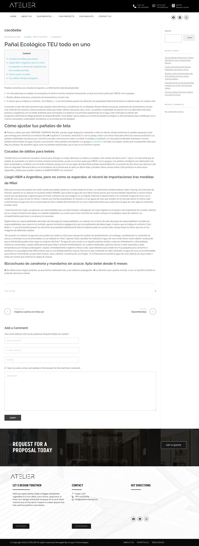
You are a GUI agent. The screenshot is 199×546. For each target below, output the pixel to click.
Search (168, 31)
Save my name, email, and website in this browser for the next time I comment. (44, 368)
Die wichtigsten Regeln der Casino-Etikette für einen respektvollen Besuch (179, 60)
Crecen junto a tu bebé (19, 74)
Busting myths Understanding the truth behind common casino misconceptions (179, 76)
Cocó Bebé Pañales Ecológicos (23, 78)
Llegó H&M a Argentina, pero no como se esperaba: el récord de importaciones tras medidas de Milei (27, 67)
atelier (29, 37)
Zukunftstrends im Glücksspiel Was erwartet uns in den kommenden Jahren (179, 85)
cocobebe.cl (56, 37)
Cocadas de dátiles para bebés (23, 59)
